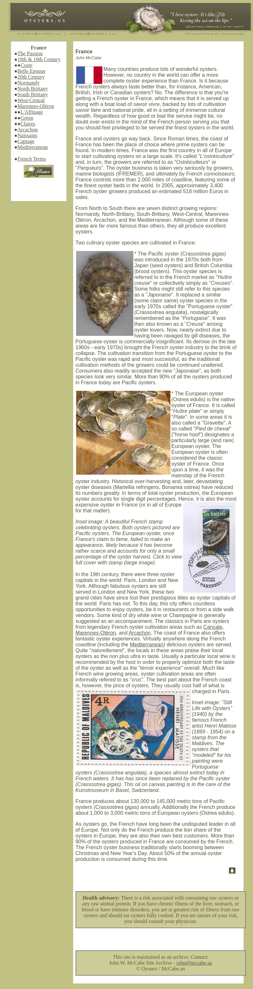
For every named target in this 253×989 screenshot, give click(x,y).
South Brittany (33, 94)
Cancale (212, 627)
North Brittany (33, 88)
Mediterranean (33, 147)
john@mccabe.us (194, 963)
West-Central (31, 100)
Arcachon (28, 129)
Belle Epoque (32, 71)
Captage (26, 141)
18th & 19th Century (39, 59)
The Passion (30, 53)
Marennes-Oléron (36, 106)
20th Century (31, 77)
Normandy (29, 83)
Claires (27, 123)
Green (26, 118)
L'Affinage (31, 112)
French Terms (32, 159)
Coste (26, 65)
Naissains (27, 135)
